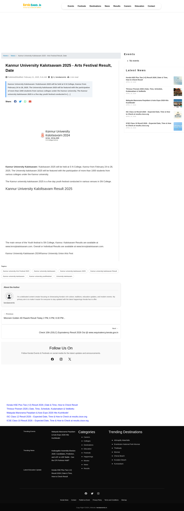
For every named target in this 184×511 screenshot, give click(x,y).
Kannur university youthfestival (40, 276)
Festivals (82, 6)
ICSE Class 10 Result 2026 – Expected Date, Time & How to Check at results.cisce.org (48, 420)
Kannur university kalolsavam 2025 (73, 271)
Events (71, 6)
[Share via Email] (30, 102)
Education (139, 6)
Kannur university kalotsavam (13, 276)
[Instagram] (61, 359)
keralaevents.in (102, 507)
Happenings (89, 456)
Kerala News (64, 499)
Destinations (95, 6)
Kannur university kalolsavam (44, 271)
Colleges (88, 441)
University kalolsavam (64, 276)
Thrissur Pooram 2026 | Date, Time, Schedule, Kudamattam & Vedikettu (40, 409)
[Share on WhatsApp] (25, 102)
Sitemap (124, 499)
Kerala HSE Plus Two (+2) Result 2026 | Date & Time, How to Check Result (42, 405)
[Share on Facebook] (15, 102)
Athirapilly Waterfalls (123, 440)
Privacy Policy (97, 499)
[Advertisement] (92, 32)
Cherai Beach (120, 456)
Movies (87, 460)
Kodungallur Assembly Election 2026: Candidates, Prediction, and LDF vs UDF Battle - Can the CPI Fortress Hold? (63, 454)
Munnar (117, 452)
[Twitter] (69, 359)
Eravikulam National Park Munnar (130, 444)
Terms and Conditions (111, 499)
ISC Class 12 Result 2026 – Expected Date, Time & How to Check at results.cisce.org (47, 416)
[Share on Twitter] (20, 102)
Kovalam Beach (121, 460)
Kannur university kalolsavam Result (103, 271)
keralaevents (61, 77)
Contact (151, 6)
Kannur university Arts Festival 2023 (16, 271)
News (107, 6)
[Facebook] (52, 359)
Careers (127, 6)
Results (116, 6)
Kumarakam (119, 463)
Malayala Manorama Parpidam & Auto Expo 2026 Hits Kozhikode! (37, 413)
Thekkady (118, 448)
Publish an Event (84, 499)
